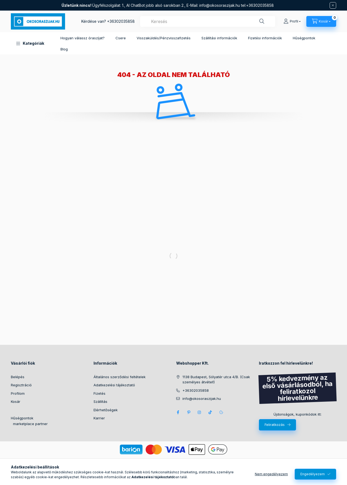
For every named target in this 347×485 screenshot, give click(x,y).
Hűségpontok (304, 38)
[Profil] (292, 21)
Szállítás (100, 401)
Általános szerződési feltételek (120, 377)
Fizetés (99, 393)
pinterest (188, 412)
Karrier (99, 418)
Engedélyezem (312, 474)
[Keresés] (262, 21)
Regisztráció (21, 385)
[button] (30, 43)
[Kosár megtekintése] (321, 21)
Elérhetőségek (106, 410)
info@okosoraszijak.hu (219, 5)
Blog (64, 49)
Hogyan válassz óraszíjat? (82, 38)
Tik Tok (210, 412)
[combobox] (207, 21)
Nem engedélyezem (271, 474)
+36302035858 (121, 21)
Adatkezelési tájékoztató (114, 385)
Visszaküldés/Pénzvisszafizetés (164, 38)
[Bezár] (333, 5)
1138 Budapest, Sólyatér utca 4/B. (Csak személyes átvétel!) (216, 379)
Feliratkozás (275, 424)
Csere (120, 38)
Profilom (18, 393)
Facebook (177, 412)
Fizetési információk (265, 38)
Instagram (199, 412)
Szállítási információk (219, 38)
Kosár (15, 401)
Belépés (17, 377)
